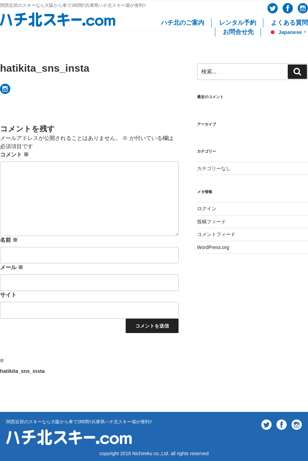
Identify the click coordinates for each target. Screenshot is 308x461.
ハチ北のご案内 (182, 22)
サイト (8, 295)
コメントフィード (216, 234)
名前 (9, 240)
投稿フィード (211, 221)
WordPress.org (213, 247)
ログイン (206, 208)
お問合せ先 (238, 31)
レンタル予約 (237, 22)
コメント (14, 154)
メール (11, 267)
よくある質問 (289, 22)
